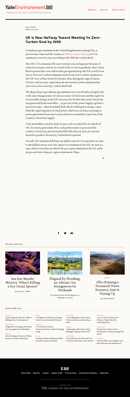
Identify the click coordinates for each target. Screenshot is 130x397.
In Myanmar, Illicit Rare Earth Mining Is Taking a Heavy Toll (78, 330)
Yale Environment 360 (29, 7)
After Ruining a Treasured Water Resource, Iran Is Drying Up (107, 288)
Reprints (36, 373)
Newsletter (104, 373)
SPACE (38, 336)
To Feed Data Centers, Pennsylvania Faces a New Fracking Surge (50, 329)
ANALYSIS (100, 315)
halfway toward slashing (77, 54)
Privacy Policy (71, 373)
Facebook (58, 233)
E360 (65, 368)
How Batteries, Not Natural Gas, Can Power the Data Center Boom (79, 339)
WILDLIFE (69, 315)
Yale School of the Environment (36, 12)
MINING (68, 327)
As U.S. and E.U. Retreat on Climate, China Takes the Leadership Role (107, 320)
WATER (7, 333)
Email (72, 233)
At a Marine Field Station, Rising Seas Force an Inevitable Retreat (49, 318)
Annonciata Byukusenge (64, 295)
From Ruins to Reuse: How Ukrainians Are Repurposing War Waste (110, 331)
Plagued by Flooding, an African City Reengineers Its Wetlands (65, 284)
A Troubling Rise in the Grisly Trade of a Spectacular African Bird (78, 320)
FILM (37, 315)
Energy (38, 324)
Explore (92, 9)
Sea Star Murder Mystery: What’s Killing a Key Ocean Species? (22, 282)
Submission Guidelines (88, 373)
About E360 (118, 9)
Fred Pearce (108, 298)
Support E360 (56, 373)
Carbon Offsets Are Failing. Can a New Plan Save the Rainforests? (110, 342)
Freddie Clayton (65, 298)
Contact (45, 373)
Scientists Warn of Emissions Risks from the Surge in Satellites (49, 339)
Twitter (65, 233)
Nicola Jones (24, 291)
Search (104, 9)
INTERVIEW (70, 336)
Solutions (9, 324)
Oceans (8, 315)
